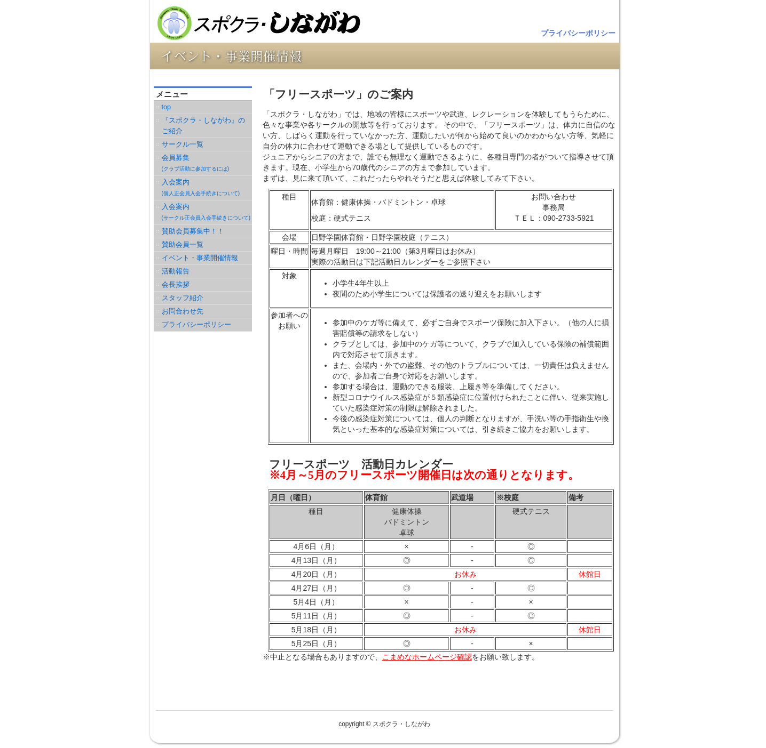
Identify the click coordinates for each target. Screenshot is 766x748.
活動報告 (175, 271)
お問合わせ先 (182, 311)
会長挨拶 (175, 284)
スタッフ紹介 (182, 298)
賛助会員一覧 (182, 244)
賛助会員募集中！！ (193, 231)
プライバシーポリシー (578, 33)
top (166, 107)
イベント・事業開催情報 (200, 258)
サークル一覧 (182, 144)
